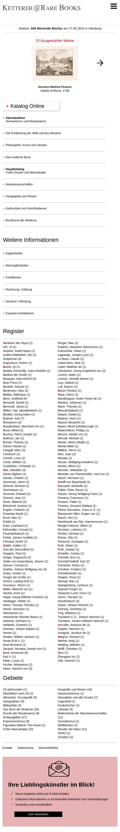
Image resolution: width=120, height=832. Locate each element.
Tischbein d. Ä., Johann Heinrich (79, 617)
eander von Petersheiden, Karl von (82, 474)
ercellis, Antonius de (72, 625)
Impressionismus (69, 693)
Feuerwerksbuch (14, 533)
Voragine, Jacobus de (72, 633)
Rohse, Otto (66, 537)
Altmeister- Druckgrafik (17, 697)
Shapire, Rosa (67, 577)
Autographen (11, 701)
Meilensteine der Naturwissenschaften (82, 713)
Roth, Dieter (66, 545)
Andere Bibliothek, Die (17, 355)
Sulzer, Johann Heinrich (73, 605)
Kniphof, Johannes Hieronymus (78, 347)
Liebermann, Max (69, 362)
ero (61, 652)
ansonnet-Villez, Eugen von (77, 513)
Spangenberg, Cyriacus (73, 585)
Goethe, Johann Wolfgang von (23, 569)
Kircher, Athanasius (16, 664)
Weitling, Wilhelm (69, 644)
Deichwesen (11, 490)
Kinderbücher (66, 705)
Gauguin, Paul (12, 553)
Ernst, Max (10, 517)
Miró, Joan (65, 454)
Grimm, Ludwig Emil (16, 581)
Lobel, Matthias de (70, 366)
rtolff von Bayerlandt (72, 482)
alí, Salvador (12, 470)
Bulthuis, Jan (11, 438)
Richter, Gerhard (69, 533)
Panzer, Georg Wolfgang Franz (78, 494)
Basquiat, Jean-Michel (17, 378)
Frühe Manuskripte (15, 729)
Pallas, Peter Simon (71, 490)
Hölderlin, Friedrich (15, 625)
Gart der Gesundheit (16, 549)
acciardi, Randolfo (71, 486)
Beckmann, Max (14, 390)
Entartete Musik (13, 513)
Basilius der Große (15, 374)
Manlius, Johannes (70, 402)
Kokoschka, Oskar (70, 351)
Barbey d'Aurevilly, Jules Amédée (25, 370)
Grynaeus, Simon (14, 585)
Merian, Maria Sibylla (72, 442)
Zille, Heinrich (67, 660)
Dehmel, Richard (14, 486)
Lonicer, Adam (67, 374)
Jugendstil (64, 701)
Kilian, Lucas (11, 660)
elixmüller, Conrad (16, 529)
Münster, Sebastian (71, 470)
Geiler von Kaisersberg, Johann (24, 561)
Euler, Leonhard (13, 525)
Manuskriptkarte (68, 410)
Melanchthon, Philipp (72, 430)
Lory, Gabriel (66, 382)
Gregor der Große (15, 577)
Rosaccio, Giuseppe (71, 541)
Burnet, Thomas (13, 442)
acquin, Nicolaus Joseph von (22, 648)
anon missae (12, 446)
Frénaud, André (13, 541)
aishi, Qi (9, 366)
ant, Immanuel (13, 652)
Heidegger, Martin (15, 601)
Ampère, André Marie (17, 351)
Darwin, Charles (13, 478)
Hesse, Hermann (14, 609)
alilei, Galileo (12, 545)
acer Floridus (68, 390)
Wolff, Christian (68, 648)
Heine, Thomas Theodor (19, 605)
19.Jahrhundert (12, 689)
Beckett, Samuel (14, 386)
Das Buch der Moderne (18, 709)
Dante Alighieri (12, 474)
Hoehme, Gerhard (15, 621)
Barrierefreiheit (48, 747)
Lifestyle (63, 709)
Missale (63, 458)
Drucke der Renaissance (19, 713)
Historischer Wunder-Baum (21, 617)
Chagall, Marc (12, 450)
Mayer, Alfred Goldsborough (76, 426)
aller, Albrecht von (16, 589)
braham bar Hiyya (16, 343)
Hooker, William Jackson (19, 636)
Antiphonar (10, 359)
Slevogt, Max (66, 581)
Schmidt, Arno (67, 557)
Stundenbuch (67, 601)
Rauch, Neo (66, 517)
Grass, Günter (12, 573)
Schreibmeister (68, 573)
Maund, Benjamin (69, 422)
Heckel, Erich (12, 593)
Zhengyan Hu (67, 656)
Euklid (7, 521)
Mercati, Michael (69, 438)
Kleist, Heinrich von (16, 668)
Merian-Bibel (66, 446)
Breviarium (10, 422)
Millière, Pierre (67, 450)
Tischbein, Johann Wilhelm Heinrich (81, 621)
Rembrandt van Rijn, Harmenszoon (81, 521)
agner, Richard (69, 636)
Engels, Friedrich (14, 509)
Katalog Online (25, 106)
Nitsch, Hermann (69, 478)
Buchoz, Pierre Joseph (18, 434)
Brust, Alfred (11, 430)
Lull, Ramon (66, 386)
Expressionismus (14, 721)
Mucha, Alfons (67, 466)
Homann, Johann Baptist (19, 629)
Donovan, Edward (15, 494)
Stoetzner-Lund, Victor (73, 593)
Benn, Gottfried (13, 398)
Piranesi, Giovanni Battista (75, 505)
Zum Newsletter (38, 814)
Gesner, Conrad (13, 565)
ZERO (62, 733)
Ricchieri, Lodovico (70, 529)
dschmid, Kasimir (15, 505)
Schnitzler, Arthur (69, 565)
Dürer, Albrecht (13, 501)
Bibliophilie (10, 705)
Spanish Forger (68, 589)
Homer (7, 633)
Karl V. (7, 656)
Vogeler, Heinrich (69, 629)
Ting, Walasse (67, 613)
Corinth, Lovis (12, 458)
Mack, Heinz (66, 394)
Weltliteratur (65, 725)
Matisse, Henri (67, 418)
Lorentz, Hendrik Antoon (74, 378)
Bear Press (10, 382)
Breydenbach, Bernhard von (21, 426)
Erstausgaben (12, 717)
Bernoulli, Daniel (14, 402)
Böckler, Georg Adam (17, 414)
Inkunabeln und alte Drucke (75, 697)
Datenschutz (26, 747)
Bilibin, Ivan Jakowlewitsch (20, 410)
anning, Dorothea (70, 609)
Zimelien (63, 737)
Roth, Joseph (67, 549)
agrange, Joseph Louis (74, 355)
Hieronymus (11, 613)
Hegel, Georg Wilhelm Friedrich (23, 597)
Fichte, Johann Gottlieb (18, 537)
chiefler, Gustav (69, 553)
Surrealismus (66, 721)
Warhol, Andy (67, 640)
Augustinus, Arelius (16, 362)
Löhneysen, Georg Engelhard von (80, 370)
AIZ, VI (8, 347)
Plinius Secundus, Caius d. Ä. (77, 509)
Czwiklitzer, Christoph (17, 466)
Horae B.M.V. (12, 640)
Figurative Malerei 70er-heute (22, 725)
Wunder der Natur (69, 729)
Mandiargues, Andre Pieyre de (78, 398)
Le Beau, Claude (69, 359)
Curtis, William (12, 462)
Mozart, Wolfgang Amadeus (76, 462)
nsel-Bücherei (12, 644)
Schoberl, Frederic (70, 569)
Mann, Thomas (68, 406)
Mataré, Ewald (67, 414)
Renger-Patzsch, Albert (73, 525)
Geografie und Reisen (72, 689)
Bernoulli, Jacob (14, 406)
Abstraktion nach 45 (16, 693)
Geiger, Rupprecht (15, 557)
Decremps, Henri (14, 482)
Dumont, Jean (12, 497)
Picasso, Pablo (68, 501)
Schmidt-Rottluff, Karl (72, 561)
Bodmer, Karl (12, 418)
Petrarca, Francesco (71, 497)
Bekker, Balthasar (15, 394)
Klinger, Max (66, 343)
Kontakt (7, 747)
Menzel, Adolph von (71, 434)
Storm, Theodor (68, 597)
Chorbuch (9, 454)
